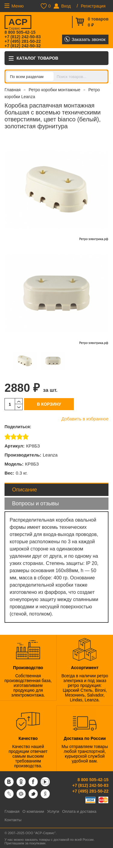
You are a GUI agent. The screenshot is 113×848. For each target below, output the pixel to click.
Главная (12, 89)
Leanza (50, 454)
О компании (33, 811)
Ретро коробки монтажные (54, 89)
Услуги (53, 811)
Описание (24, 490)
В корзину (49, 404)
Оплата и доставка (79, 811)
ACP (17, 23)
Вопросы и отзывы (35, 503)
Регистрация (93, 6)
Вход (66, 6)
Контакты (13, 820)
